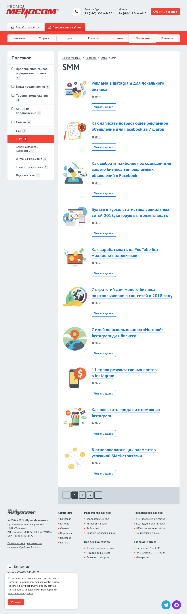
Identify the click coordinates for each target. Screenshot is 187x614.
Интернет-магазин (97, 523)
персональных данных (20, 593)
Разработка (25, 27)
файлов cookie (43, 582)
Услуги (44, 38)
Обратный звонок (165, 11)
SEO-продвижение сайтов (150, 518)
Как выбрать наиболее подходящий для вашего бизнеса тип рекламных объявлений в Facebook (131, 169)
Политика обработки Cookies (23, 547)
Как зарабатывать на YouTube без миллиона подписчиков (125, 253)
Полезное (143, 38)
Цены (69, 38)
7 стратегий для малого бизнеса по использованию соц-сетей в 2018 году (132, 292)
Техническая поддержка (100, 548)
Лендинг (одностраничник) (101, 533)
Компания (19, 38)
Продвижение (64, 27)
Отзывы (118, 38)
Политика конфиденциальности (24, 543)
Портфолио (66, 533)
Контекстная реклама (148, 533)
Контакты (167, 38)
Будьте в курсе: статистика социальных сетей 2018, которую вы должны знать (130, 212)
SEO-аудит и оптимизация (150, 523)
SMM (98, 96)
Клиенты (93, 38)
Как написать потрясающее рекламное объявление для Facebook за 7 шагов (130, 126)
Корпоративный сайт (98, 518)
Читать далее (103, 107)
